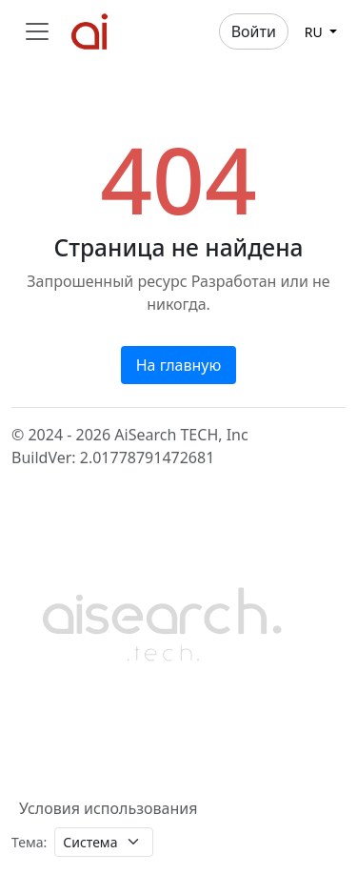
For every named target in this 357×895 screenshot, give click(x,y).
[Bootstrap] (163, 621)
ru (316, 32)
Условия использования (108, 808)
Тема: (29, 842)
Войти (253, 31)
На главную (179, 365)
